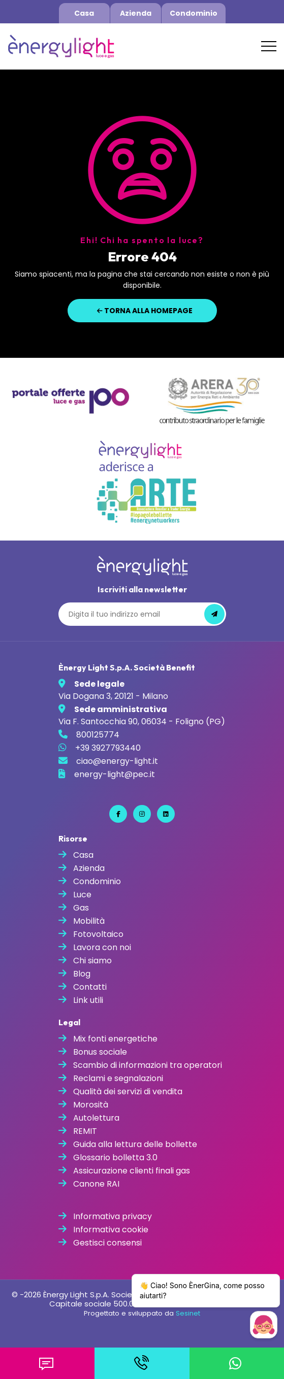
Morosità (90, 1105)
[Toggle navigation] (268, 46)
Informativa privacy (112, 1216)
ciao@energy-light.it (117, 761)
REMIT (85, 1131)
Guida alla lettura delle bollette (135, 1144)
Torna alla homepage (145, 311)
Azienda (135, 13)
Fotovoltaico (98, 934)
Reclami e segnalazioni (118, 1078)
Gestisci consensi (107, 1243)
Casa (84, 13)
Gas (81, 908)
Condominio (193, 13)
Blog (81, 974)
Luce (82, 894)
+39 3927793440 (108, 748)
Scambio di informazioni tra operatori (147, 1065)
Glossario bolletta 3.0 (115, 1157)
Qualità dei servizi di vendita (127, 1091)
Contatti (90, 987)
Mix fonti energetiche (115, 1039)
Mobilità (89, 921)
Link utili (88, 1000)
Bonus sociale (100, 1052)
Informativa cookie (110, 1229)
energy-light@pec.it (114, 774)
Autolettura (96, 1118)
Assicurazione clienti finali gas (131, 1170)
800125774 (97, 735)
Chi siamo (92, 960)
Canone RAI (96, 1184)
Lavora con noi (102, 947)
